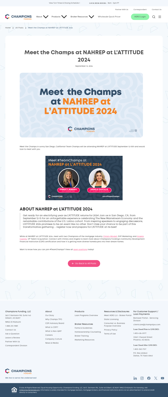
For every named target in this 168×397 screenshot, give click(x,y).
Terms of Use (110, 334)
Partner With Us (12, 342)
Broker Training (82, 336)
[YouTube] (162, 378)
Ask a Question (12, 334)
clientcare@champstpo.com (146, 325)
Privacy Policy (110, 330)
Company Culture (53, 339)
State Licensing (111, 319)
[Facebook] (148, 378)
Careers (49, 335)
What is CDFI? (51, 327)
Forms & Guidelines (83, 328)
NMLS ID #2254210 (13, 322)
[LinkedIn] (135, 378)
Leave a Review (12, 338)
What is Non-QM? (53, 331)
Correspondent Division (16, 346)
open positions (80, 249)
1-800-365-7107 (139, 349)
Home (8, 28)
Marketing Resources (84, 340)
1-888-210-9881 (11, 326)
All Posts (19, 28)
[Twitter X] (155, 378)
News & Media (52, 343)
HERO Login (140, 17)
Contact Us (10, 330)
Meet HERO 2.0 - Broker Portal (118, 315)
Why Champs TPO (53, 319)
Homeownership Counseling (88, 332)
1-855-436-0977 (139, 333)
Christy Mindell (110, 236)
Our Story (49, 315)
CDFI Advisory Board (54, 323)
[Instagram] (142, 378)
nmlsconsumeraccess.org (29, 390)
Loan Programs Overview (86, 315)
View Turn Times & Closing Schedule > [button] (64, 3)
